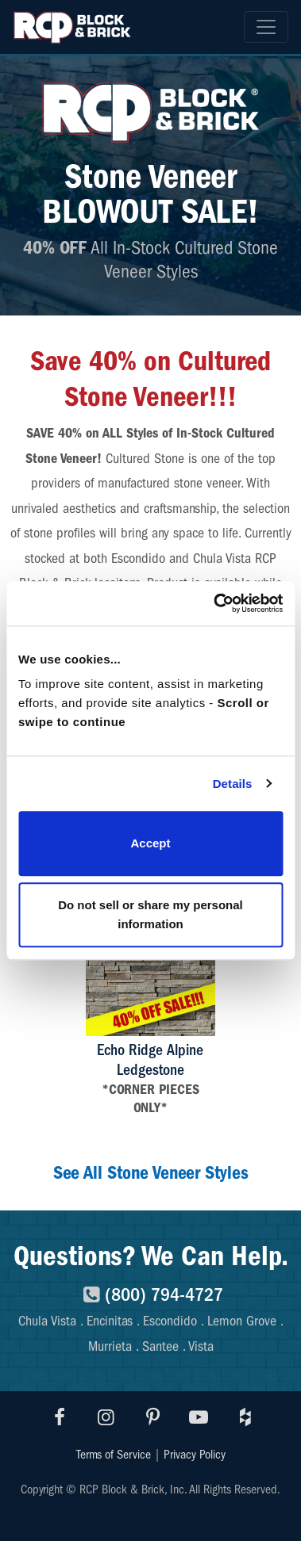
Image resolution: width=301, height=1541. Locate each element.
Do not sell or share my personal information (150, 914)
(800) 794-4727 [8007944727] (150, 1294)
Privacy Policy (195, 1454)
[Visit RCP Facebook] (60, 1417)
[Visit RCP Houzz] (245, 1417)
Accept (150, 843)
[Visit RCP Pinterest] (152, 1417)
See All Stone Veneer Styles (151, 1172)
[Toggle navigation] (266, 27)
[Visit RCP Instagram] (106, 1417)
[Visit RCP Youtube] (199, 1417)
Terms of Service (113, 1454)
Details (233, 783)
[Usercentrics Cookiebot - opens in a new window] (215, 603)
